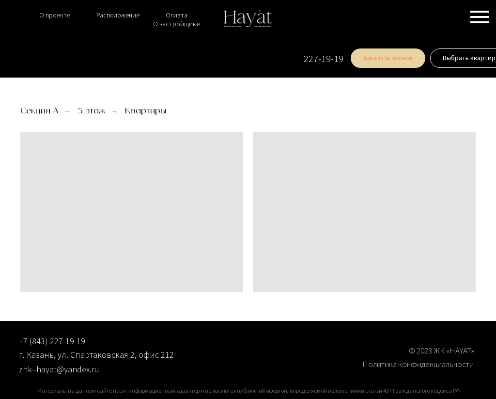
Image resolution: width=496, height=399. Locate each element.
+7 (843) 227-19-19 (52, 341)
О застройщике (176, 23)
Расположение (118, 15)
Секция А (39, 111)
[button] (363, 58)
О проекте (54, 15)
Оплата (176, 15)
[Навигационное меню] (479, 17)
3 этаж (92, 111)
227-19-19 (298, 58)
